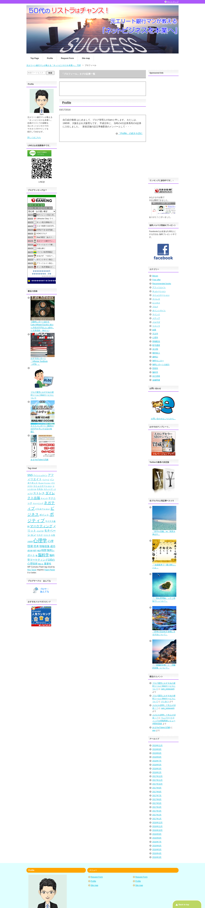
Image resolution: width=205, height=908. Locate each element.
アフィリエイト (159, 287)
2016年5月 (156, 849)
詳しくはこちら (34, 137)
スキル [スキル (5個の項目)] (40, 489)
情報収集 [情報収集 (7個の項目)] (44, 546)
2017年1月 (156, 819)
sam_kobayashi (167, 689)
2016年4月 (156, 853)
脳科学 (155, 372)
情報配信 (156, 341)
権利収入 (156, 353)
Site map (86, 58)
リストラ (156, 326)
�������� (48, 276)
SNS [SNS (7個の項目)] (30, 475)
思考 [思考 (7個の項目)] (36, 546)
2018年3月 (156, 768)
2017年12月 (157, 776)
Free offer (156, 280)
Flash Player (49, 570)
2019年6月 (156, 753)
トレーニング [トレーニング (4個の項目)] (38, 503)
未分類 (155, 349)
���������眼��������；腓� (41, 272)
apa (154, 730)
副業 (154, 330)
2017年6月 (156, 799)
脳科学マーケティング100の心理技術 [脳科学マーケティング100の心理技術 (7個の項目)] (41, 559)
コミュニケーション (161, 295)
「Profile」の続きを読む (130, 133)
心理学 (155, 337)
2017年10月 (157, 784)
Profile (50, 58)
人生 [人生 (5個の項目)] (53, 535)
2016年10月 (157, 830)
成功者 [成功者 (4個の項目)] (30, 550)
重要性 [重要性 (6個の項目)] (47, 563)
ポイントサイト (159, 310)
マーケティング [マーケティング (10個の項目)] (41, 526)
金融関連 (156, 380)
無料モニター (158, 361)
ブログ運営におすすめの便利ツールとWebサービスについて (163, 686)
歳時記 (155, 357)
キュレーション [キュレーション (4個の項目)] (44, 483)
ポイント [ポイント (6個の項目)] (44, 515)
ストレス (156, 299)
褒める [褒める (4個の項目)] (40, 564)
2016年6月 (156, 846)
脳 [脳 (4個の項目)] (36, 555)
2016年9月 (156, 834)
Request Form (67, 58)
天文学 (155, 334)
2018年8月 (156, 757)
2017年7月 (156, 795)
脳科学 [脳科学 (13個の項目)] (43, 555)
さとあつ (165, 701)
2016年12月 (157, 822)
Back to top (184, 905)
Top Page (34, 58)
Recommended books (161, 283)
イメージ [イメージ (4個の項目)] (45, 479)
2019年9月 (156, 749)
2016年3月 (156, 857)
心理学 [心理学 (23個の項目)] (40, 540)
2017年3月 (156, 811)
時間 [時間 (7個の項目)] (43, 550)
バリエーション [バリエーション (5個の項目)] (42, 509)
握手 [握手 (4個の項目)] (35, 550)
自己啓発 (156, 376)
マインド (156, 314)
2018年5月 (156, 765)
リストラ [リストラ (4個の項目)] (46, 535)
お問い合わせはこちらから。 (163, 419)
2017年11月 (157, 780)
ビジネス (156, 303)
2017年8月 (156, 792)
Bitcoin (155, 276)
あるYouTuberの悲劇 (161, 727)
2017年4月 (156, 807)
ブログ (155, 307)
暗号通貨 (156, 345)
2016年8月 (156, 838)
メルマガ (156, 322)
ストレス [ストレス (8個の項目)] (39, 493)
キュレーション (159, 291)
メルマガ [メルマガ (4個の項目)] (40, 531)
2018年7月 (156, 761)
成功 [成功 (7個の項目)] (52, 546)
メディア (156, 318)
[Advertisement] (163, 126)
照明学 (155, 368)
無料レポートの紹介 (161, 364)
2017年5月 (156, 803)
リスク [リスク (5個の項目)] (40, 535)
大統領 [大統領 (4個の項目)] (30, 541)
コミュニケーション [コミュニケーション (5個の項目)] (42, 486)
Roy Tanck (31, 570)
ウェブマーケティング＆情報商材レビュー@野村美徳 (163, 721)
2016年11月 (157, 826)
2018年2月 (156, 772)
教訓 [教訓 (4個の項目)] (39, 550)
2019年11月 (157, 745)
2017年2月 (156, 815)
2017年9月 (156, 788)
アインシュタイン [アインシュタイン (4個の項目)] (40, 475)
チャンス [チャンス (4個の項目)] (44, 498)
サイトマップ (173, 2)
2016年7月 (156, 842)
